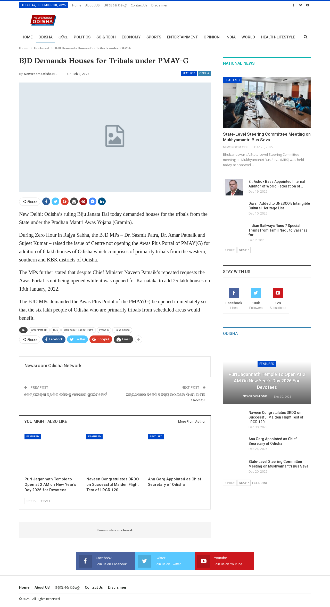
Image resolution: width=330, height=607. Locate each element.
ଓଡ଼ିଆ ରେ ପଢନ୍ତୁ (115, 5)
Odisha (45, 37)
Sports (153, 37)
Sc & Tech (106, 37)
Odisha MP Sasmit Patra (78, 330)
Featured (189, 73)
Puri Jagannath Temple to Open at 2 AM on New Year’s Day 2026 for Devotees (267, 381)
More (266, 37)
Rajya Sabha (122, 330)
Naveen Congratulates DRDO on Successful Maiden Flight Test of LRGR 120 (276, 417)
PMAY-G (104, 330)
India (231, 37)
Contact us (139, 5)
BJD (55, 330)
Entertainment (182, 37)
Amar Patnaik (39, 330)
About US (92, 5)
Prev (31, 501)
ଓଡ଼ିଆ (63, 37)
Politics (82, 37)
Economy (131, 37)
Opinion (212, 37)
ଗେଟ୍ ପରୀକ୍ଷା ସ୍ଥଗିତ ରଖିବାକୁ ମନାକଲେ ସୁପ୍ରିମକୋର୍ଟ (65, 394)
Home (76, 5)
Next (45, 501)
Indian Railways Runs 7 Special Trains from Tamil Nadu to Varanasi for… (279, 230)
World (248, 37)
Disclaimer (159, 5)
